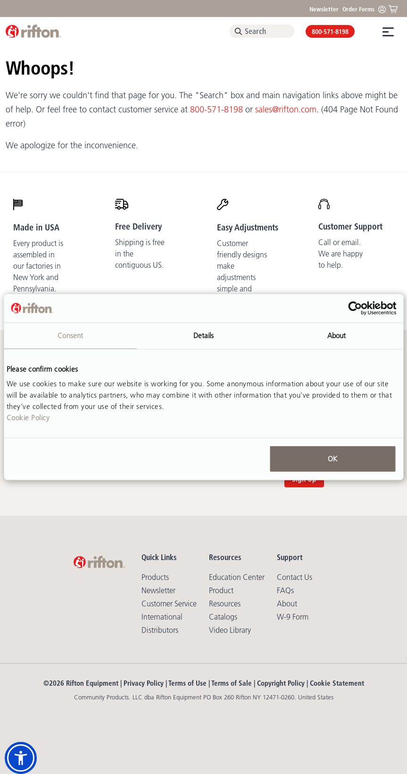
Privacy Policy (144, 683)
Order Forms (358, 9)
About (287, 603)
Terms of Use (187, 683)
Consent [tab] (70, 335)
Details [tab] (203, 335)
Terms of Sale (231, 683)
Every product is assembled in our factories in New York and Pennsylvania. (38, 265)
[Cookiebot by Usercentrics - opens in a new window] (355, 308)
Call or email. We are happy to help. (340, 254)
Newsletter (324, 9)
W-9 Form (292, 616)
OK (332, 458)
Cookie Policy (28, 417)
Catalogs (223, 616)
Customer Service (169, 603)
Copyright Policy (281, 683)
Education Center (237, 577)
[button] (20, 758)
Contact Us (294, 577)
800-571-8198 (330, 31)
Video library (230, 630)
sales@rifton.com (285, 109)
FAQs (285, 590)
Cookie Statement (337, 683)
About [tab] (336, 335)
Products (155, 577)
